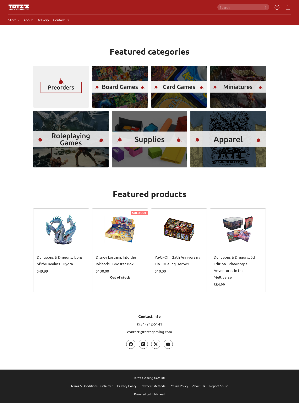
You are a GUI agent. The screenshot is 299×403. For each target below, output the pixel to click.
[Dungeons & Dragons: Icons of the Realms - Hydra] (61, 250)
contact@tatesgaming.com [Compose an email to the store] (149, 331)
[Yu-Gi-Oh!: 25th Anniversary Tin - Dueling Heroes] (179, 250)
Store (13, 20)
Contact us (61, 20)
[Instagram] (143, 344)
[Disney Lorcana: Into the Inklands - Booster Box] (120, 250)
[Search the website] (264, 7)
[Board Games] (120, 87)
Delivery (43, 20)
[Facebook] (130, 344)
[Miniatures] (238, 87)
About (28, 20)
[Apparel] (228, 139)
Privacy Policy (126, 386)
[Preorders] (61, 87)
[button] (18, 7)
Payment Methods (153, 386)
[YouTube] (168, 344)
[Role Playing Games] (71, 139)
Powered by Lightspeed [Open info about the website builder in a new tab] (149, 394)
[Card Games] (179, 87)
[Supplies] (149, 139)
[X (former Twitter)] (155, 344)
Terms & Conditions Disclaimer (92, 386)
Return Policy (179, 386)
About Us (198, 386)
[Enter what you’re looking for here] (243, 7)
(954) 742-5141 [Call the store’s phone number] (149, 324)
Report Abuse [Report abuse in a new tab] (218, 386)
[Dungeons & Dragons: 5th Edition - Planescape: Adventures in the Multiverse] (238, 250)
